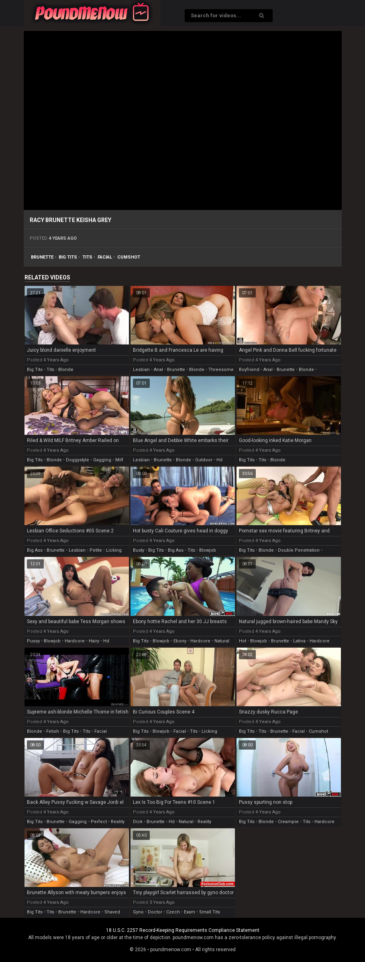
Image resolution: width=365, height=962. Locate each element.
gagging (102, 460)
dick (138, 821)
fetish (52, 731)
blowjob (207, 550)
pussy (33, 641)
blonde (65, 369)
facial (105, 257)
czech (173, 912)
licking (114, 550)
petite (96, 550)
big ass (35, 550)
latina (299, 641)
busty (138, 550)
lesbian (141, 369)
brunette (42, 257)
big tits (68, 257)
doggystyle (77, 460)
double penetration (299, 550)
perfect (99, 821)
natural (221, 641)
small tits (209, 912)
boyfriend (249, 369)
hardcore (75, 641)
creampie (288, 821)
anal (158, 369)
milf (119, 460)
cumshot (128, 257)
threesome (221, 369)
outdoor (203, 460)
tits (87, 257)
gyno (138, 912)
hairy (94, 641)
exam (189, 912)
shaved (112, 912)
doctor (155, 912)
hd (219, 460)
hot (242, 641)
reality (117, 821)
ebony (179, 641)
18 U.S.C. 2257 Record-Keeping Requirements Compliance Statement (182, 930)
